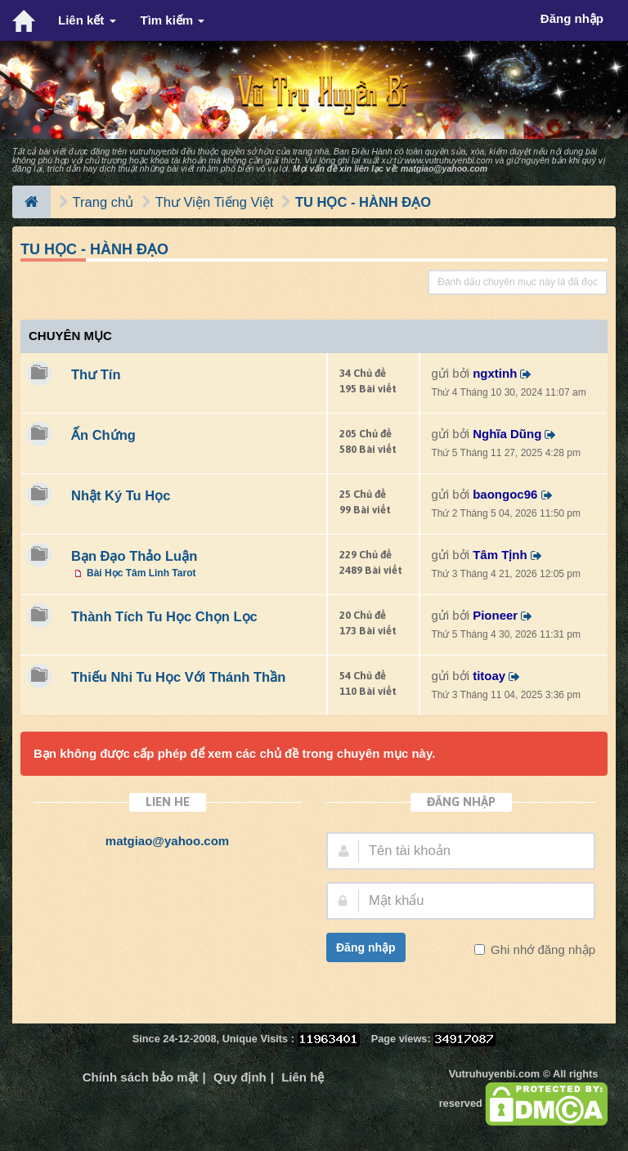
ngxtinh (495, 373)
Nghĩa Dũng (507, 434)
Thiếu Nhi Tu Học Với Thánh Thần (178, 677)
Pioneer (495, 615)
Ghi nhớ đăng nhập (541, 949)
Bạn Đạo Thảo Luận (134, 556)
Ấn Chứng (103, 435)
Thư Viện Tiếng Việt (214, 202)
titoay (489, 676)
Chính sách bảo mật (141, 1077)
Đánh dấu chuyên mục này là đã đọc (517, 282)
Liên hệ (302, 1077)
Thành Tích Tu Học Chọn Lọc (164, 616)
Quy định (240, 1077)
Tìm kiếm (173, 20)
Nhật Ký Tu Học (120, 495)
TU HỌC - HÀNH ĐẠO (363, 202)
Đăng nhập (366, 947)
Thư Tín (95, 374)
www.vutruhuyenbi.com (448, 160)
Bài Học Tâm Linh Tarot (141, 573)
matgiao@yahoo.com (444, 168)
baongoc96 (505, 494)
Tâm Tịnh (500, 555)
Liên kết (87, 20)
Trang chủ (103, 202)
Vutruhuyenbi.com (494, 1074)
